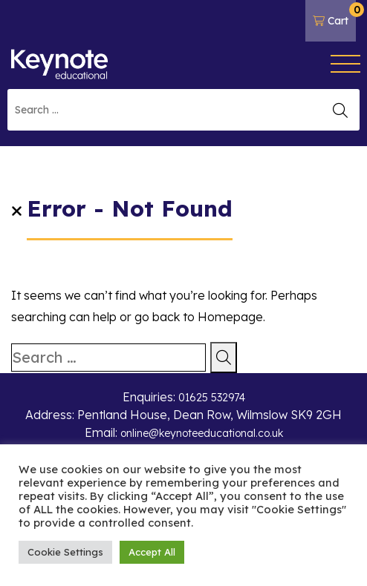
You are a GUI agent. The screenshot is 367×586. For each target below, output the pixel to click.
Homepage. (231, 316)
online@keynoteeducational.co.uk (201, 433)
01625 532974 (211, 397)
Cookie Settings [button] (65, 552)
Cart (334, 14)
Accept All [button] (152, 552)
